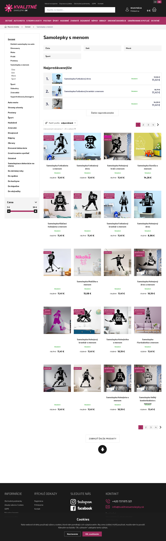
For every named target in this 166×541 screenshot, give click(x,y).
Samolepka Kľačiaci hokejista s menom (57, 218)
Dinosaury (15, 48)
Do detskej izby (15, 171)
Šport (56, 21)
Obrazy (102, 21)
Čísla (13, 70)
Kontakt (100, 3)
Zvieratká (15, 92)
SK (159, 2)
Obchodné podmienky (82, 3)
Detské (8, 21)
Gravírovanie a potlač (138, 21)
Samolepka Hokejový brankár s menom (87, 326)
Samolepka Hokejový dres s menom (147, 272)
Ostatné (155, 21)
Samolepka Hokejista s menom (117, 380)
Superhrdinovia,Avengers (22, 97)
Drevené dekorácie (117, 21)
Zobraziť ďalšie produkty (102, 422)
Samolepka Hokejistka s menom (117, 326)
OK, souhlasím (92, 534)
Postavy (47, 21)
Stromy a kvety (34, 21)
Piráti (13, 56)
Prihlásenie (38, 489)
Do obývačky (14, 191)
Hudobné (64, 21)
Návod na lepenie (51, 3)
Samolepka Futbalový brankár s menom (84, 91)
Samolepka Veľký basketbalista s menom (147, 382)
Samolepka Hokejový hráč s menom (117, 164)
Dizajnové (85, 21)
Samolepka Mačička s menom (87, 272)
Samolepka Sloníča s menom (147, 164)
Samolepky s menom (20, 65)
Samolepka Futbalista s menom (57, 164)
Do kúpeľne (13, 186)
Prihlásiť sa (135, 11)
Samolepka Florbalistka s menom (147, 326)
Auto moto (19, 21)
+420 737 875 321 (122, 484)
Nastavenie (72, 534)
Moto (13, 52)
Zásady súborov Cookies (14, 489)
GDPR (94, 3)
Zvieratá (74, 21)
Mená (13, 76)
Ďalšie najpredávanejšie (102, 112)
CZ (155, 2)
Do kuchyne (13, 181)
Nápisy (94, 21)
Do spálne (13, 176)
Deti (13, 73)
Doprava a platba (65, 3)
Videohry (15, 88)
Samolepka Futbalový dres (77, 78)
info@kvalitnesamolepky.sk (128, 490)
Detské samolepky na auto (22, 44)
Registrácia (38, 485)
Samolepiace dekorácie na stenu (21, 164)
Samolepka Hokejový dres (147, 218)
